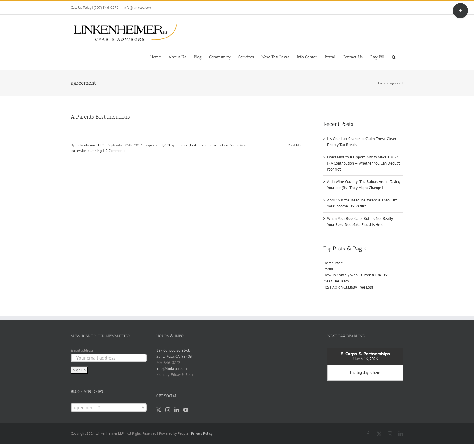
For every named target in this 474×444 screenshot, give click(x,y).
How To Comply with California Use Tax (355, 275)
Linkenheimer (200, 145)
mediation (220, 145)
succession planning (86, 150)
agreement (154, 145)
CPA (167, 145)
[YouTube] (185, 409)
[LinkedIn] (176, 409)
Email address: (82, 350)
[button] (394, 57)
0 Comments (115, 150)
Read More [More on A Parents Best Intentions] (296, 145)
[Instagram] (167, 409)
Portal (328, 269)
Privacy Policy (202, 433)
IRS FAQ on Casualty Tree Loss (348, 287)
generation (180, 145)
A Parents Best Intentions (100, 116)
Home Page (333, 263)
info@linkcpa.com (137, 7)
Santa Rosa (238, 145)
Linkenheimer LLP (90, 145)
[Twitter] (158, 409)
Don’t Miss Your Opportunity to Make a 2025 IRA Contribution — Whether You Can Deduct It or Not (363, 163)
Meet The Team (336, 281)
